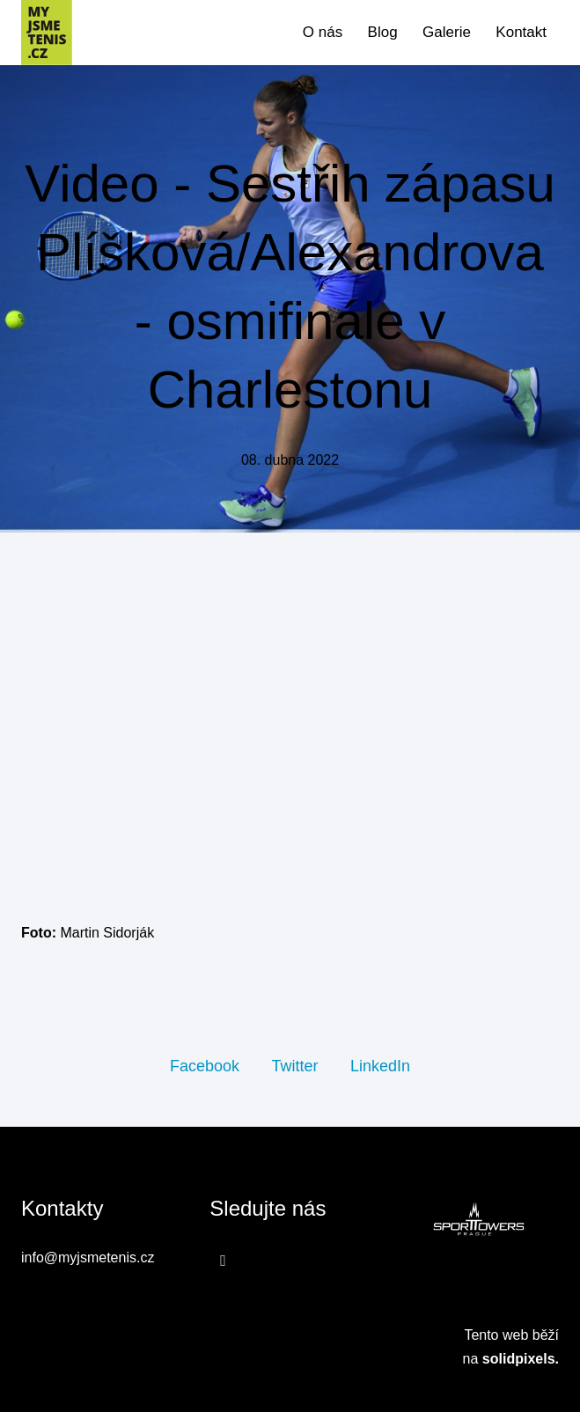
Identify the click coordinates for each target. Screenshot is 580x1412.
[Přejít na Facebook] (223, 1260)
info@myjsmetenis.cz (87, 1257)
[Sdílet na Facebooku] (204, 1065)
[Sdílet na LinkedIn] (380, 1065)
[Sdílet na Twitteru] (294, 1065)
